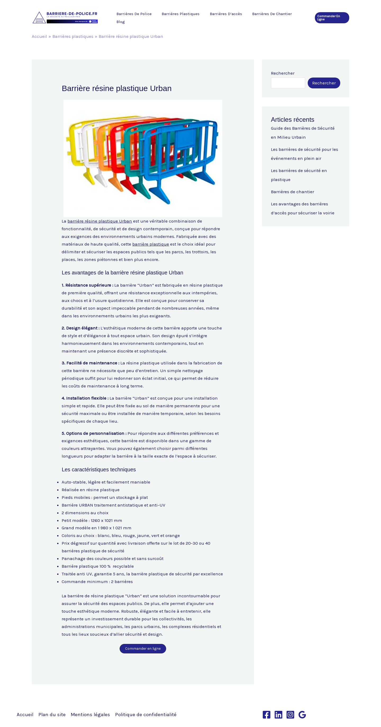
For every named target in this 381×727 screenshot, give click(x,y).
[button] (331, 18)
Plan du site (52, 714)
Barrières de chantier (265, 17)
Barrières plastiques (178, 17)
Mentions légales (90, 714)
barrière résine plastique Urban (99, 221)
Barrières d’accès (221, 17)
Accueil (25, 714)
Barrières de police (134, 17)
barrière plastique (150, 244)
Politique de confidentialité (145, 714)
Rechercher (282, 73)
